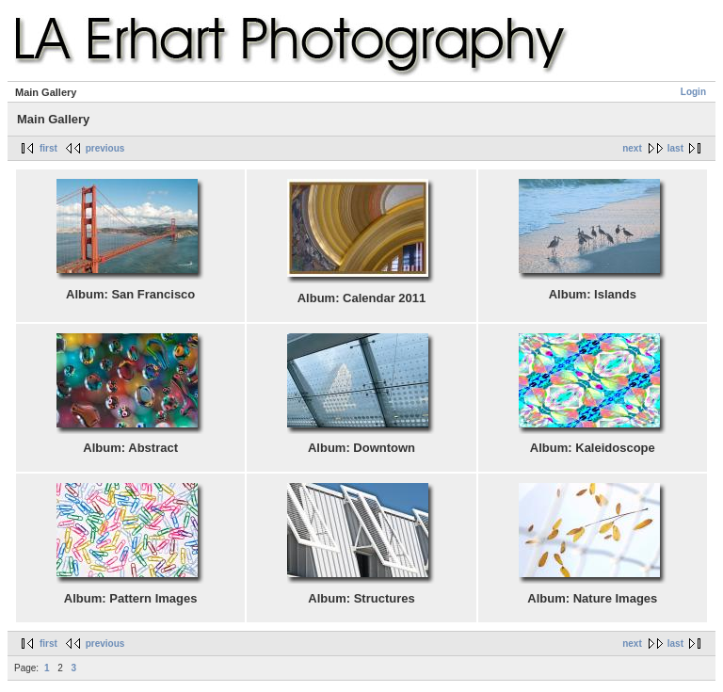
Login (693, 92)
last (675, 148)
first (48, 148)
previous (105, 148)
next (632, 148)
